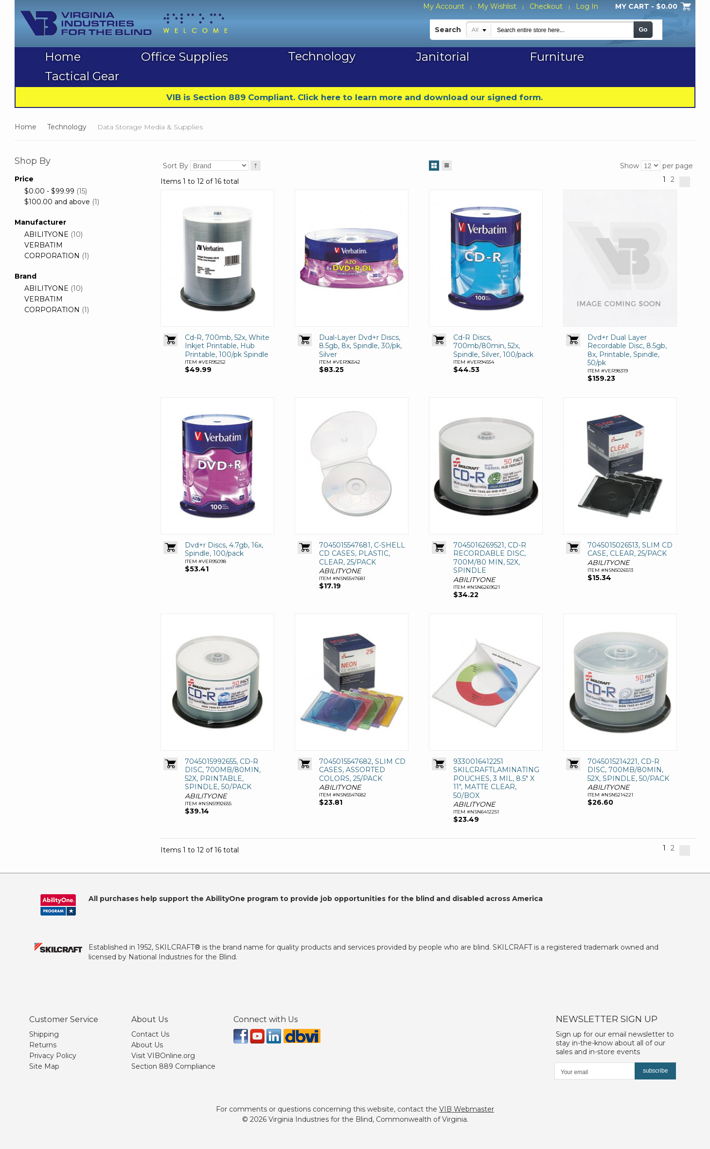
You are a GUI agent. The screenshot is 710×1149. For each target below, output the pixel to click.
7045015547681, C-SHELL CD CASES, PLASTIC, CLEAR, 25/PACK (362, 553)
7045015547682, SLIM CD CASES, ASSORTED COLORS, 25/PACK (362, 770)
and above (57, 201)
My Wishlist (497, 6)
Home (25, 127)
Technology (67, 127)
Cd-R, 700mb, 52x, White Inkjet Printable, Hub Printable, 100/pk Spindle (227, 346)
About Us (147, 1045)
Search (448, 29)
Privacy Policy (52, 1055)
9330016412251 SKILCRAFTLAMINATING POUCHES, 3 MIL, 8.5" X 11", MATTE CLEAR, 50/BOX (496, 778)
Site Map (44, 1066)
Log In (587, 6)
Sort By (175, 165)
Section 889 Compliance (173, 1066)
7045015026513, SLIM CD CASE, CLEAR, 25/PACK (630, 549)
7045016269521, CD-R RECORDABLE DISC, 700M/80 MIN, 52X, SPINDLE (489, 558)
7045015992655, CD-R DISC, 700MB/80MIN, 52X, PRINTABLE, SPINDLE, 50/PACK (223, 774)
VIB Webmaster (466, 1109)
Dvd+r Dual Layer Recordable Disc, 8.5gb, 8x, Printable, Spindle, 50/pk (627, 350)
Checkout (546, 6)
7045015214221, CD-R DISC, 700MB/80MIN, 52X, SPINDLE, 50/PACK (628, 770)
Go (643, 29)
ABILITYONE (46, 234)
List (447, 163)
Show (629, 165)
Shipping (44, 1034)
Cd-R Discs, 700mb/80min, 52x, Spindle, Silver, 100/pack (493, 346)
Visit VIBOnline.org (163, 1055)
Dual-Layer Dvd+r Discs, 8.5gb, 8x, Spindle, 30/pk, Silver (360, 346)
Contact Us (150, 1034)
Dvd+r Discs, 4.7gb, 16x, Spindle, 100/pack (224, 549)
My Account (443, 6)
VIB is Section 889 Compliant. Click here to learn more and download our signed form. (354, 97)
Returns (42, 1045)
